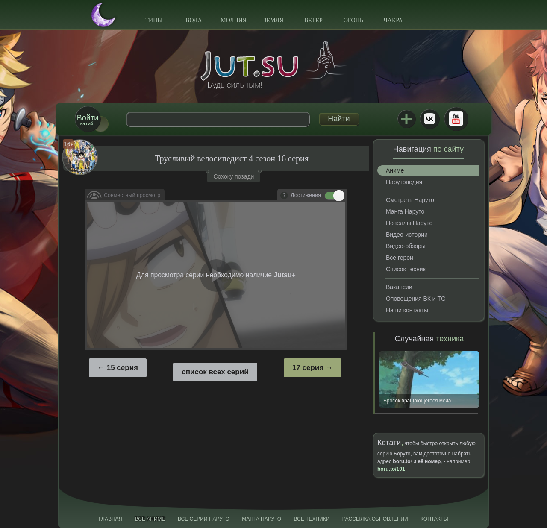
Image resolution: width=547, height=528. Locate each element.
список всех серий (215, 372)
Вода (193, 20)
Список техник (406, 269)
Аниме (395, 170)
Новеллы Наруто (409, 223)
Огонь (353, 20)
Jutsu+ (406, 119)
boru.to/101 (391, 469)
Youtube (456, 119)
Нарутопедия (404, 182)
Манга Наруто (405, 211)
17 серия (307, 368)
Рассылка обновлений (375, 519)
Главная (110, 519)
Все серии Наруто (203, 519)
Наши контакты (407, 310)
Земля (274, 20)
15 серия (122, 368)
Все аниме (150, 519)
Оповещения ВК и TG (416, 298)
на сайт (87, 120)
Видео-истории (407, 234)
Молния (234, 20)
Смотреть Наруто (410, 200)
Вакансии (399, 287)
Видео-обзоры (406, 246)
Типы (153, 20)
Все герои (399, 257)
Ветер (313, 20)
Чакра (393, 20)
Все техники (311, 519)
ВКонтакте (429, 119)
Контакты (434, 519)
